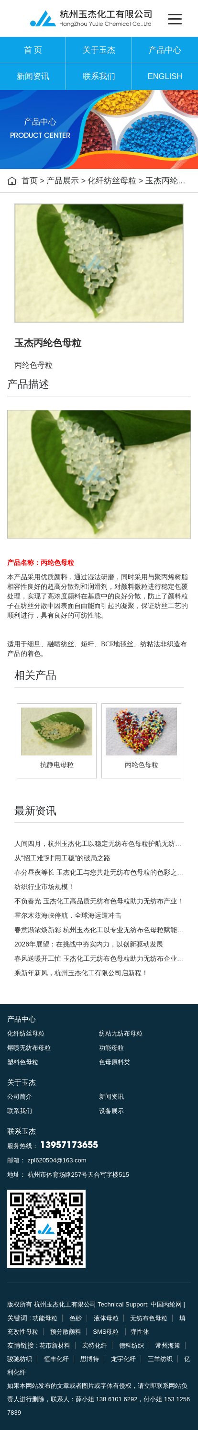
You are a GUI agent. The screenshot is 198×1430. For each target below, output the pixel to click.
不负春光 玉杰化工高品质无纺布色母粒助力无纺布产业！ (99, 901)
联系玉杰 (21, 1131)
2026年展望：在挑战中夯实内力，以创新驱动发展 (88, 944)
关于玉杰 (99, 50)
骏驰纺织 (19, 1358)
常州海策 (167, 1345)
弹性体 (140, 1331)
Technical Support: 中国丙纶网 (140, 1304)
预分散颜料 (65, 1331)
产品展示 (62, 180)
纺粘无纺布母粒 (121, 1033)
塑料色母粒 (22, 1062)
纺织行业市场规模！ (44, 886)
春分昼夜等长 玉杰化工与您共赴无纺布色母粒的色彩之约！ (102, 872)
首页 (30, 180)
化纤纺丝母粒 (112, 180)
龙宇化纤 (123, 1358)
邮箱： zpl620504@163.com (47, 1160)
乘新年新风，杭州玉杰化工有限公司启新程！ (81, 973)
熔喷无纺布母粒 (29, 1047)
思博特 (89, 1358)
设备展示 (111, 1111)
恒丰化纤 (56, 1358)
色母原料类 (114, 1062)
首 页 (33, 50)
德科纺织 (131, 1345)
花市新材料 (54, 1345)
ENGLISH (165, 76)
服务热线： (52, 1146)
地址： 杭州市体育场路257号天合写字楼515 (68, 1174)
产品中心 (165, 50)
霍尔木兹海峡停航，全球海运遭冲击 (67, 915)
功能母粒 (111, 1047)
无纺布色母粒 (148, 1318)
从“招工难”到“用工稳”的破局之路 (62, 858)
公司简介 (19, 1096)
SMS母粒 (107, 1331)
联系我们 (99, 76)
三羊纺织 (160, 1358)
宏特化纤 (94, 1345)
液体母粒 (106, 1318)
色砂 (75, 1318)
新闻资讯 (33, 76)
